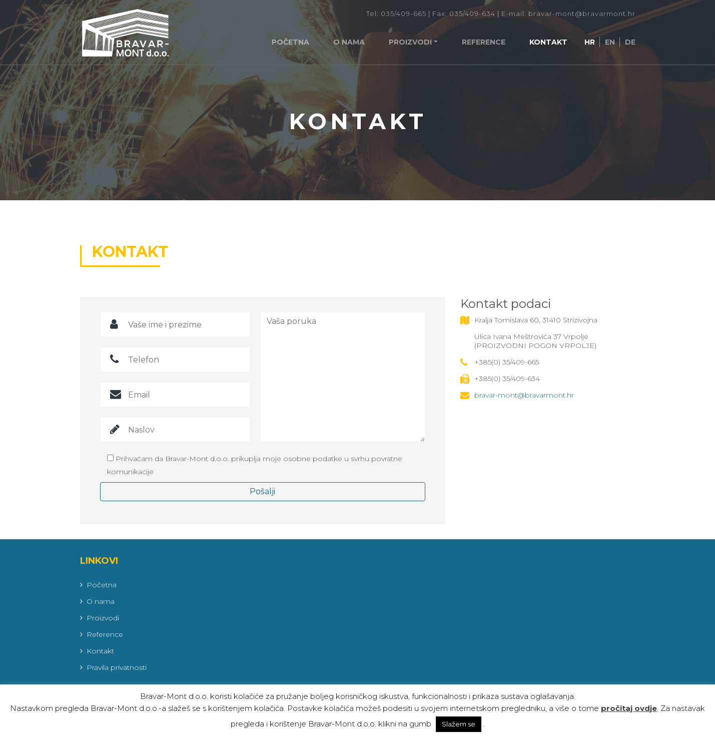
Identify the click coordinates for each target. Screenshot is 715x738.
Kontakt (548, 42)
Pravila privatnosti (117, 667)
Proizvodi (410, 42)
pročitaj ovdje (629, 708)
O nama (349, 42)
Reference (483, 42)
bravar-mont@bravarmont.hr (524, 395)
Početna (290, 42)
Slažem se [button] (458, 724)
